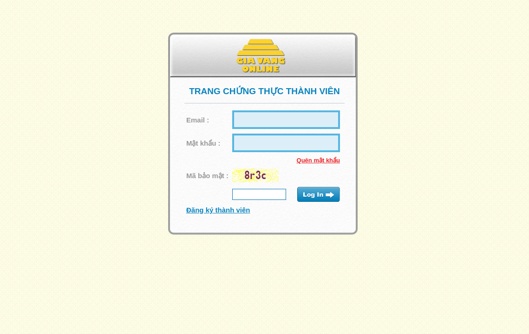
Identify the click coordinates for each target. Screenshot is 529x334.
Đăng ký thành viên (218, 210)
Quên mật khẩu (318, 160)
